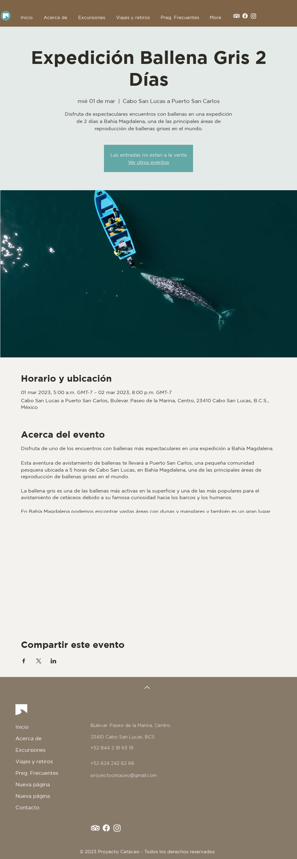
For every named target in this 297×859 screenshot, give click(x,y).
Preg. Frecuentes (36, 773)
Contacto (27, 807)
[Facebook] (245, 15)
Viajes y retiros (34, 761)
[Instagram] (253, 15)
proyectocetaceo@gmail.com (124, 775)
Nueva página (32, 784)
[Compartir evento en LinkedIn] (53, 660)
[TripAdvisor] (236, 15)
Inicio (22, 727)
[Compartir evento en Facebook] (24, 660)
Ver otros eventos (148, 162)
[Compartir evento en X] (39, 660)
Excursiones (30, 750)
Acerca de (28, 738)
